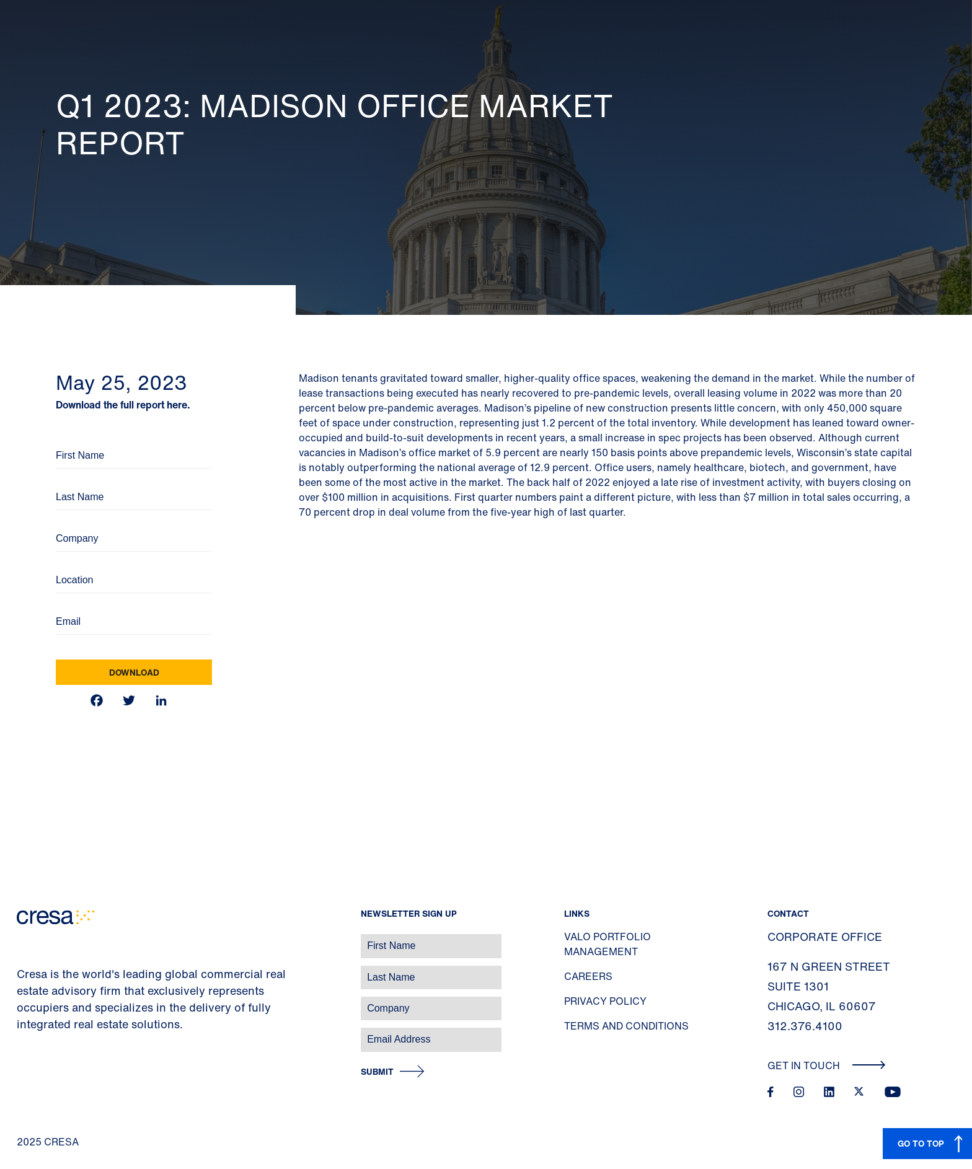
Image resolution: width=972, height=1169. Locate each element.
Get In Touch (826, 1065)
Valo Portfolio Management (607, 944)
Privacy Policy (605, 1001)
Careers (588, 976)
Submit (377, 1072)
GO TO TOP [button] (921, 1143)
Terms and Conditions (626, 1025)
